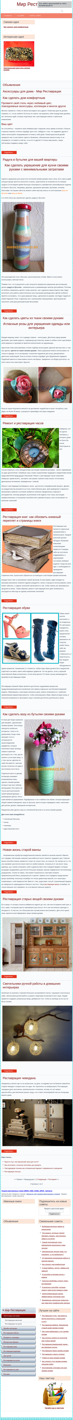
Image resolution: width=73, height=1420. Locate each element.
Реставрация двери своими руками (55, 1351)
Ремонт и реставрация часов (23, 423)
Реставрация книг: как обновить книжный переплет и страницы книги (32, 518)
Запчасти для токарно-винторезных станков (43, 1194)
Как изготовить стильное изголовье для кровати (22, 1165)
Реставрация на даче (11, 1369)
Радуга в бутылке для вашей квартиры (30, 159)
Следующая (41, 1179)
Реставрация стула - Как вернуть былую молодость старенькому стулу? (54, 1318)
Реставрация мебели (11, 1333)
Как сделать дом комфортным (16, 27)
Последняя (52, 1179)
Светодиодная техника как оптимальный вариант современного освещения (33, 1168)
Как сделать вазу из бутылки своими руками (34, 714)
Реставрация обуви (16, 608)
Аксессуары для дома (11, 1316)
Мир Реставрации (36, 4)
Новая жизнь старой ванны (22, 849)
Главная (7, 16)
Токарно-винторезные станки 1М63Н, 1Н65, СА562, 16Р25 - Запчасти (26, 1191)
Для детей (7, 1356)
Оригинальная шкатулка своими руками (17, 69)
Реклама (6, 1374)
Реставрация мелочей (13, 1320)
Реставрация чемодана (19, 1078)
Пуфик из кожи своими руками (53, 1358)
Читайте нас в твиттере (54, 1408)
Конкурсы (7, 1365)
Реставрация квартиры (11, 1351)
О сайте (20, 16)
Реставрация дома (10, 1347)
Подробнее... (9, 152)
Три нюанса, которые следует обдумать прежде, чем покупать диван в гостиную (54, 1236)
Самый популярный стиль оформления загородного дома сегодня (53, 1245)
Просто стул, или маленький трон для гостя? (21, 1162)
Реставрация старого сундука (53, 1354)
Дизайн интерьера (10, 1328)
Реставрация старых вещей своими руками (33, 899)
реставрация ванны (51, 884)
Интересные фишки (10, 1342)
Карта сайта (35, 16)
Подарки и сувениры (11, 1337)
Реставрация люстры (12, 1172)
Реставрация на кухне (13, 1324)
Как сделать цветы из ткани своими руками (33, 318)
